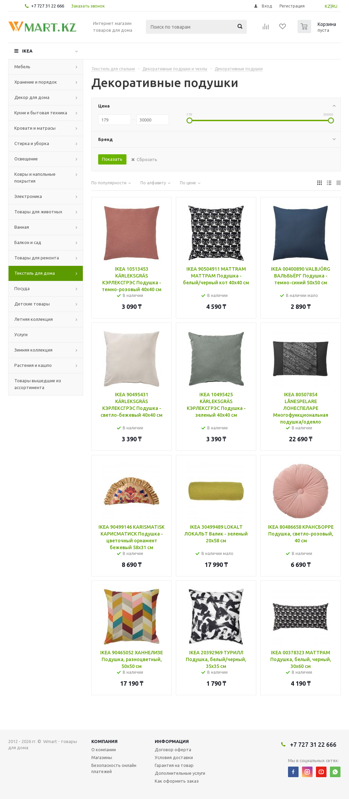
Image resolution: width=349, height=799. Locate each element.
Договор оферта (173, 749)
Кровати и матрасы (35, 128)
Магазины (101, 757)
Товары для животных (38, 211)
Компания (104, 741)
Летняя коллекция (33, 319)
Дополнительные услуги (180, 773)
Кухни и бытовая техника (40, 112)
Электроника (28, 196)
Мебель (22, 66)
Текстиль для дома (34, 273)
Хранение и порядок (35, 82)
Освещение (26, 158)
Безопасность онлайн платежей (113, 768)
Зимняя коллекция (33, 349)
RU (334, 6)
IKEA (27, 50)
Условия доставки (174, 757)
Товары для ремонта (36, 257)
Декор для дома (31, 97)
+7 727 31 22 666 (47, 5)
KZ (328, 6)
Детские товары (32, 303)
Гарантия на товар (174, 765)
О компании (103, 749)
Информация (172, 741)
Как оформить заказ (177, 781)
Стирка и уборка (31, 143)
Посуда (22, 288)
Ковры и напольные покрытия (35, 177)
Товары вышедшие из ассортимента (37, 384)
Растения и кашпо (33, 365)
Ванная (21, 227)
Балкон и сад (27, 242)
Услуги (21, 334)
